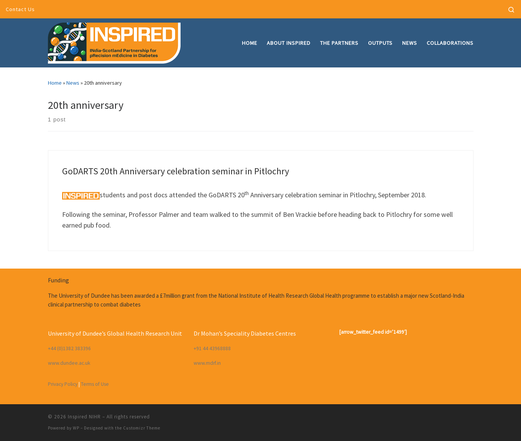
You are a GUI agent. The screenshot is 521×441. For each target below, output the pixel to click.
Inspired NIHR (84, 416)
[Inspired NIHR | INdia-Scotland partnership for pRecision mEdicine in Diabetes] (114, 41)
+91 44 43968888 (212, 348)
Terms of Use (95, 384)
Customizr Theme (141, 428)
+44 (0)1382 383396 (69, 348)
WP (76, 428)
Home (55, 82)
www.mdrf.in (207, 363)
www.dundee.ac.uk (69, 363)
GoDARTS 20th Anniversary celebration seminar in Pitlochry (175, 171)
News (72, 82)
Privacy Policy (62, 384)
